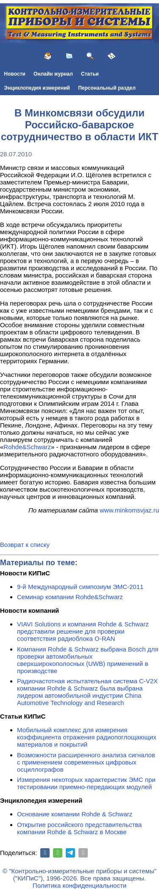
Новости (14, 74)
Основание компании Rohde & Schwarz (74, 814)
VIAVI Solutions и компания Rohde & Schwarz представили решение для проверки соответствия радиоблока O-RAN (83, 631)
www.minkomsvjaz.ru (129, 510)
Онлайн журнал (53, 74)
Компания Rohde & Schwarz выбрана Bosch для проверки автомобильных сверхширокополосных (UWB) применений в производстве (87, 660)
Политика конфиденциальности (79, 885)
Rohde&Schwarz (27, 446)
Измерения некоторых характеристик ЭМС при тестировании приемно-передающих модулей (86, 783)
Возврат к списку (25, 544)
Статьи (90, 74)
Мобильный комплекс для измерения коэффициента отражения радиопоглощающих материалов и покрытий (86, 737)
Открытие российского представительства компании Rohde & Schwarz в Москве (79, 828)
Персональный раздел (107, 88)
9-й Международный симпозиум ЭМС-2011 (80, 586)
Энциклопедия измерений (37, 88)
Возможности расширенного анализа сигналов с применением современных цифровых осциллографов (86, 762)
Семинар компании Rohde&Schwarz (70, 596)
